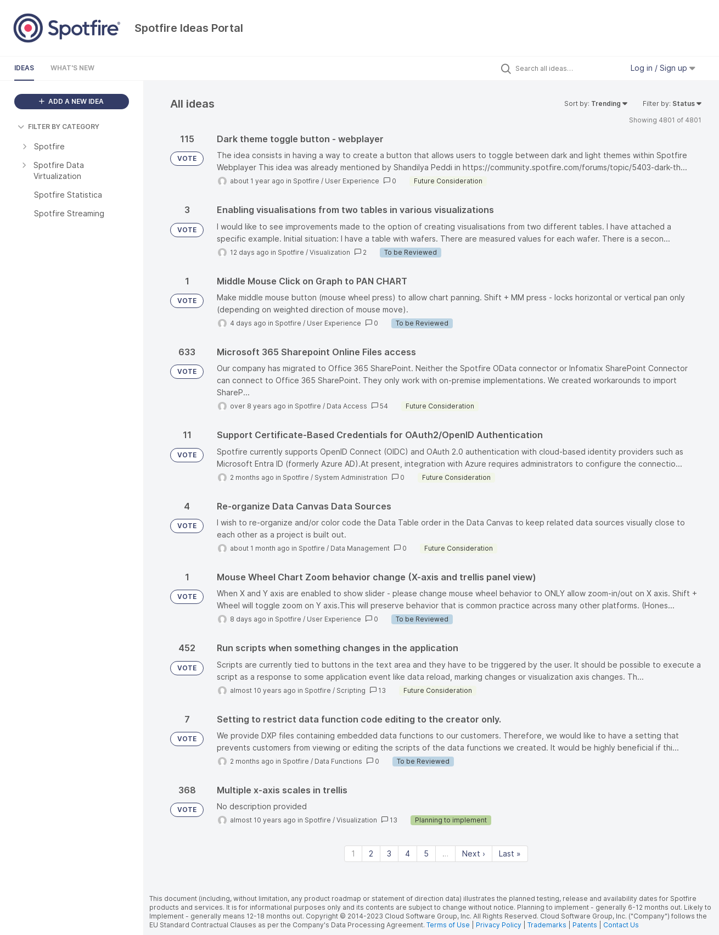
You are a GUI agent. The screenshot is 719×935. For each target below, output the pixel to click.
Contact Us (621, 925)
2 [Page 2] (371, 853)
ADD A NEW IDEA (71, 101)
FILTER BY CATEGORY (58, 126)
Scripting (351, 690)
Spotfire (306, 181)
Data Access (347, 406)
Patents (584, 925)
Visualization (330, 252)
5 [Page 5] (426, 853)
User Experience (352, 181)
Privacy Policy (498, 925)
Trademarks (547, 925)
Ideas (24, 68)
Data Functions (338, 761)
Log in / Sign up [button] (663, 67)
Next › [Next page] (473, 853)
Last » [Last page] (510, 853)
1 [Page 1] (353, 853)
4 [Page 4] (407, 853)
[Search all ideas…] (566, 68)
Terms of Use (448, 925)
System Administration (350, 477)
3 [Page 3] (389, 853)
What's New (72, 68)
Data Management (360, 548)
